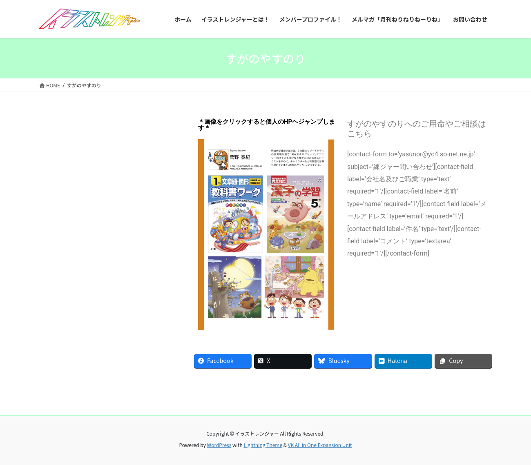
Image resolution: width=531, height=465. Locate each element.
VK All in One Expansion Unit (320, 444)
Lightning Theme (262, 444)
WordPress (219, 444)
